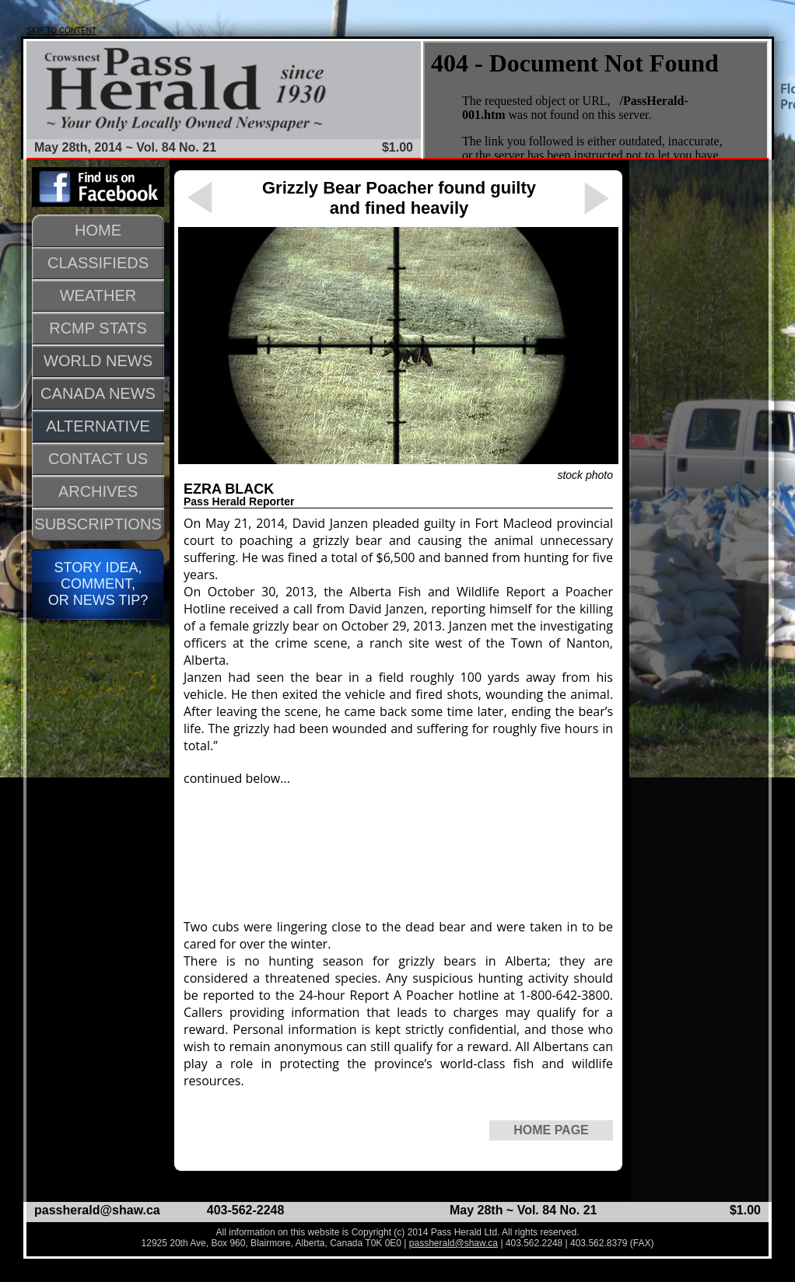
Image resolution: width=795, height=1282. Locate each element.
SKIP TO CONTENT (61, 30)
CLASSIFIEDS (98, 262)
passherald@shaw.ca (97, 1210)
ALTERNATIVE (98, 426)
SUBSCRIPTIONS (97, 524)
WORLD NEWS (98, 360)
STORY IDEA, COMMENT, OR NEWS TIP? (98, 584)
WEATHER (98, 295)
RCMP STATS (98, 328)
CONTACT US (98, 458)
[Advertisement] (317, 852)
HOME (98, 230)
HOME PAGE (551, 1130)
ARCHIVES (98, 491)
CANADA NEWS (98, 393)
